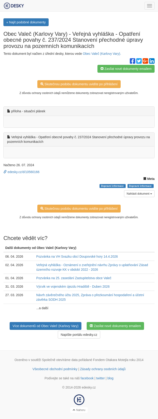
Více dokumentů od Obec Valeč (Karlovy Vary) (45, 326)
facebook (87, 378)
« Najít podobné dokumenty (26, 22)
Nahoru (79, 410)
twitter (100, 378)
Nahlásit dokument (139, 193)
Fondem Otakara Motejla (110, 360)
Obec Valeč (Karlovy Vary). (102, 53)
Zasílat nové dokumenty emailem (126, 69)
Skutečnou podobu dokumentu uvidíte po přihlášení (79, 84)
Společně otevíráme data (60, 360)
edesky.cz (89, 387)
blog (110, 378)
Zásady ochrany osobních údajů (102, 369)
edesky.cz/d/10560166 (21, 172)
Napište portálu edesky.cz (79, 334)
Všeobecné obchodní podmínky (54, 369)
